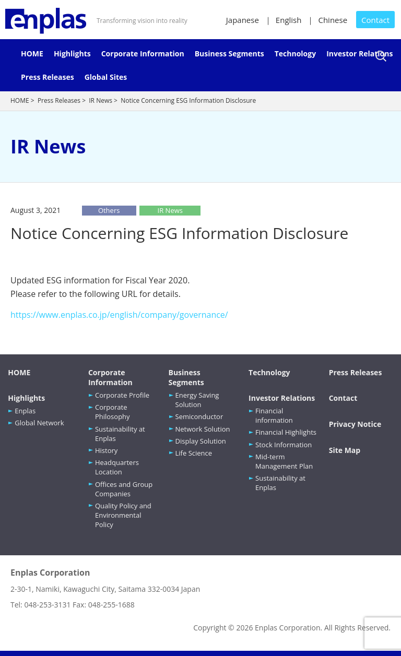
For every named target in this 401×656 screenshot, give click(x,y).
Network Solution (202, 429)
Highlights (72, 53)
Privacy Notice (355, 424)
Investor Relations (359, 53)
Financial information (274, 415)
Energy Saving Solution (197, 399)
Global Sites (106, 77)
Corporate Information (142, 53)
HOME (32, 53)
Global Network (39, 422)
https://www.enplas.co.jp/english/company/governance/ (119, 314)
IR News (100, 100)
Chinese (332, 20)
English (289, 20)
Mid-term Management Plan (284, 461)
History (106, 450)
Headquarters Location (117, 467)
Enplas (25, 410)
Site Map (344, 450)
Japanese (242, 20)
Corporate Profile (122, 395)
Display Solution (200, 441)
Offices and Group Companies (123, 489)
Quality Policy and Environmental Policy (123, 515)
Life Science (194, 453)
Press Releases (47, 77)
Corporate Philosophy (112, 411)
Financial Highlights (285, 432)
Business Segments (229, 53)
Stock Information (283, 444)
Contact (375, 20)
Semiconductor (199, 416)
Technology (295, 53)
